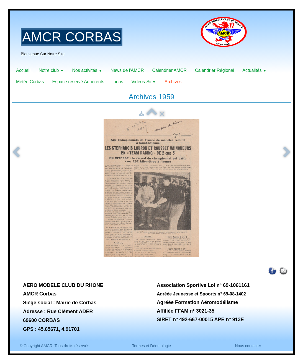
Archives (173, 81)
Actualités (254, 70)
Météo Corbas (30, 81)
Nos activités (87, 70)
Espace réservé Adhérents (78, 81)
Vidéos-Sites (143, 81)
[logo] (136, 40)
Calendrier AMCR (169, 70)
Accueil (23, 70)
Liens (117, 81)
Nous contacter (248, 346)
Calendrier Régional (214, 70)
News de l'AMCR (127, 70)
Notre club (51, 70)
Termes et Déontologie (151, 346)
